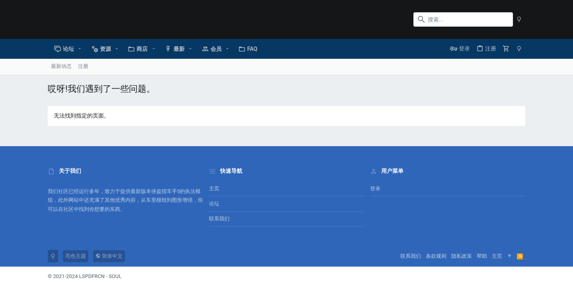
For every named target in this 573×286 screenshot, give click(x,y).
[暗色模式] (519, 19)
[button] (80, 49)
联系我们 (219, 219)
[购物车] (506, 49)
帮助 (482, 256)
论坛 (214, 204)
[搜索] (463, 19)
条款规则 (436, 256)
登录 (375, 188)
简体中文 (109, 256)
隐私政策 (461, 256)
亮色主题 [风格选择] (75, 256)
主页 (214, 188)
